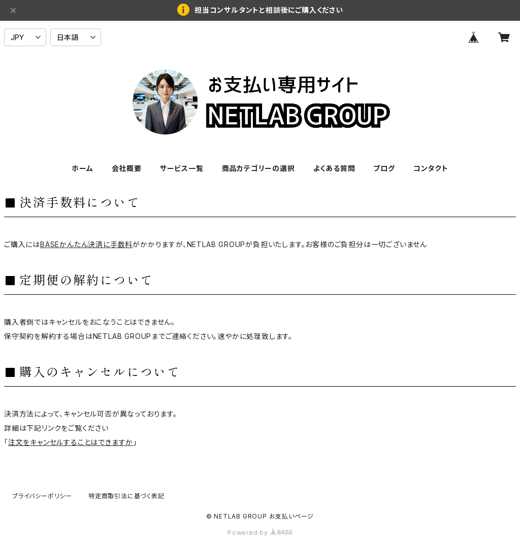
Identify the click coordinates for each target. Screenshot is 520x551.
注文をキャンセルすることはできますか (70, 442)
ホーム (82, 168)
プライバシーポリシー (42, 496)
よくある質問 (334, 168)
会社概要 (127, 168)
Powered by (260, 532)
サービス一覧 (182, 168)
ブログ (384, 168)
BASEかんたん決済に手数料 (86, 244)
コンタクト (430, 168)
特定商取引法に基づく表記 (126, 496)
